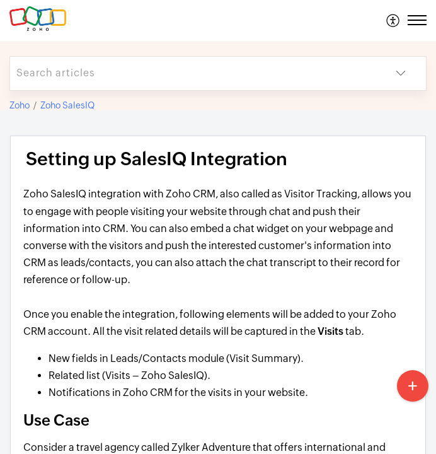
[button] (393, 20)
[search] (193, 73)
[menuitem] (393, 20)
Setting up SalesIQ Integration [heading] (156, 159)
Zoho (19, 105)
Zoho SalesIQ (67, 105)
